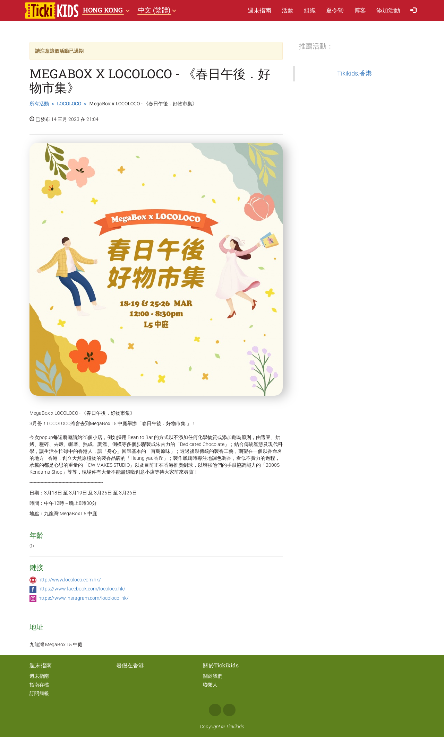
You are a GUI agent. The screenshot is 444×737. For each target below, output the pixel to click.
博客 (360, 10)
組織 (310, 10)
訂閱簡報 (39, 693)
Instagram (229, 710)
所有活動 (39, 103)
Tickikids (235, 726)
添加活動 (388, 10)
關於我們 (212, 676)
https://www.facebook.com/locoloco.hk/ (82, 588)
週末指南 (259, 10)
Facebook (215, 710)
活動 (287, 10)
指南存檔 (39, 684)
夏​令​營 (335, 10)
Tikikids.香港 (354, 73)
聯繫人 (210, 684)
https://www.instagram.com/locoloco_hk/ (84, 598)
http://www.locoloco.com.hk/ (70, 579)
